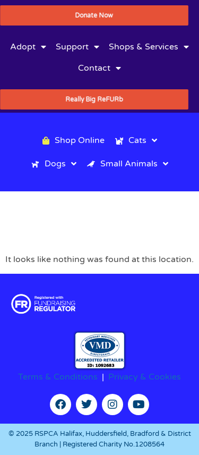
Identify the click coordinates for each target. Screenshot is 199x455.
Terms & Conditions (58, 377)
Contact (99, 68)
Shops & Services (149, 46)
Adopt (28, 46)
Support (77, 46)
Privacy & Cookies (144, 377)
